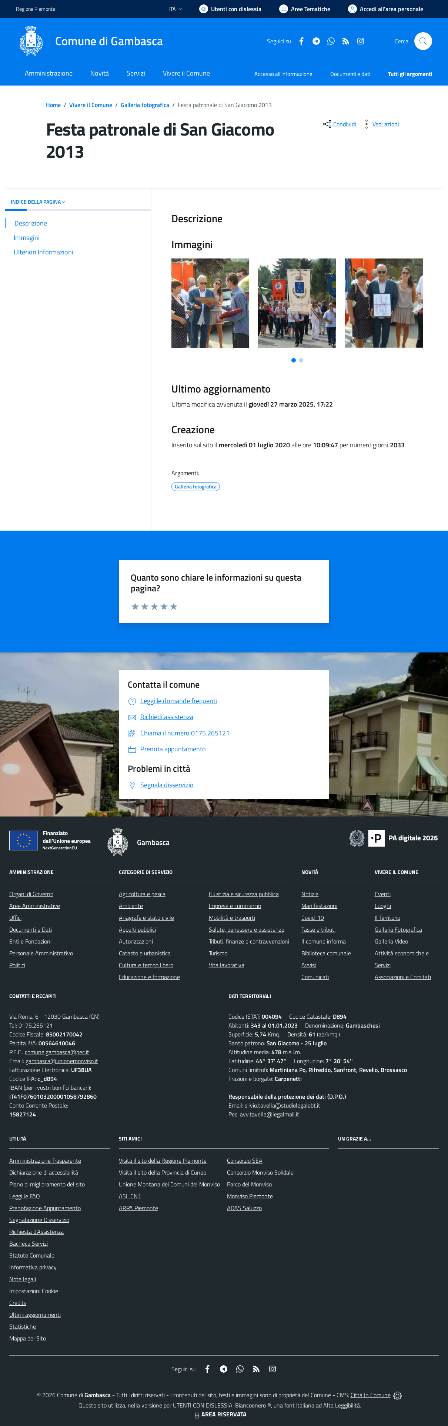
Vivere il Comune (90, 104)
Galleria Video (391, 941)
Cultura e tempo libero (146, 965)
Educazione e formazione (149, 976)
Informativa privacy (33, 1267)
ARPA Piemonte (138, 1207)
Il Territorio (387, 917)
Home (53, 104)
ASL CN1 (130, 1196)
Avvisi (308, 965)
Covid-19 (312, 917)
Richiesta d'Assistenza (36, 1231)
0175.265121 (36, 1025)
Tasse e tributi (318, 929)
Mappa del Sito (27, 1338)
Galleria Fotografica (398, 929)
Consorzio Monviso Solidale (260, 1172)
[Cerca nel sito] (423, 41)
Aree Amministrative (34, 905)
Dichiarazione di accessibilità (43, 1172)
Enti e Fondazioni (30, 941)
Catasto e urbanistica (145, 953)
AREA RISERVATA (220, 1414)
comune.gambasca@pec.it (57, 1052)
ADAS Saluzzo (244, 1207)
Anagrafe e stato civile (146, 917)
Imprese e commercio (235, 905)
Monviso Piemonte (250, 1196)
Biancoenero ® (253, 1405)
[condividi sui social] (339, 124)
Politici (17, 965)
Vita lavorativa (226, 965)
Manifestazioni (319, 905)
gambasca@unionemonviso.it (62, 1060)
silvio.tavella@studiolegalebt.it (282, 1105)
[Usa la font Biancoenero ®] (230, 9)
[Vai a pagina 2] (301, 360)
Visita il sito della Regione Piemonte (163, 1160)
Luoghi (383, 905)
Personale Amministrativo (41, 953)
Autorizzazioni (136, 941)
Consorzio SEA (245, 1160)
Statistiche (22, 1326)
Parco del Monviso (249, 1184)
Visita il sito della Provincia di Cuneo (162, 1172)
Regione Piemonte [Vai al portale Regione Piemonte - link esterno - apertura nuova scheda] (35, 9)
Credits (17, 1302)
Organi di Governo (31, 893)
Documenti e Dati (30, 929)
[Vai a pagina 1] (293, 360)
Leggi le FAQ (24, 1196)
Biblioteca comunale (326, 953)
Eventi (383, 893)
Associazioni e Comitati (403, 976)
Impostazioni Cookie (33, 1290)
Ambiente (131, 905)
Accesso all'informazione (283, 74)
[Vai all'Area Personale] (385, 9)
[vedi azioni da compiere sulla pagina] (380, 124)
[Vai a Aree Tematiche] (304, 9)
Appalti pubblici (137, 929)
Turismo (218, 953)
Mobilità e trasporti (232, 917)
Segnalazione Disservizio (39, 1219)
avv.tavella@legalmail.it (269, 1114)
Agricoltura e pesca (142, 893)
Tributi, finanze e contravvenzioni (249, 941)
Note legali (22, 1279)
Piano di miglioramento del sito (47, 1184)
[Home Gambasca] (89, 41)
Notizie (309, 893)
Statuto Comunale (31, 1255)
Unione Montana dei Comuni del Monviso (169, 1184)
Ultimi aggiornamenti (35, 1314)
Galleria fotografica (145, 104)
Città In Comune (371, 1394)
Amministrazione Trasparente (45, 1160)
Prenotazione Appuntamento (45, 1207)
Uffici (15, 917)
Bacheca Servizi (28, 1243)
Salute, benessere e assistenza (246, 929)
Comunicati (315, 976)
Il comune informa (323, 941)
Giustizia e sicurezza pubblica (244, 893)
